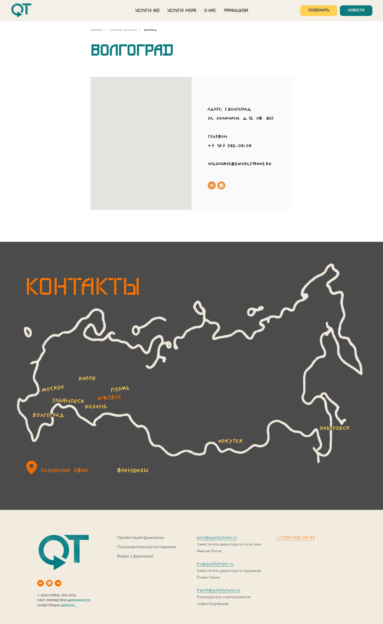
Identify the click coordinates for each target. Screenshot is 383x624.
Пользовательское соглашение (146, 546)
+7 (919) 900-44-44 (296, 537)
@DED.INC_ (69, 605)
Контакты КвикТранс (123, 30)
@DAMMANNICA (79, 600)
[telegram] (58, 583)
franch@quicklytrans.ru (218, 590)
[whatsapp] (49, 583)
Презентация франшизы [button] (140, 537)
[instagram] (221, 185)
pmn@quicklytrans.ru (217, 537)
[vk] (212, 185)
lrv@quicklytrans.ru (215, 563)
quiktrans (96, 30)
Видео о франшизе (135, 556)
